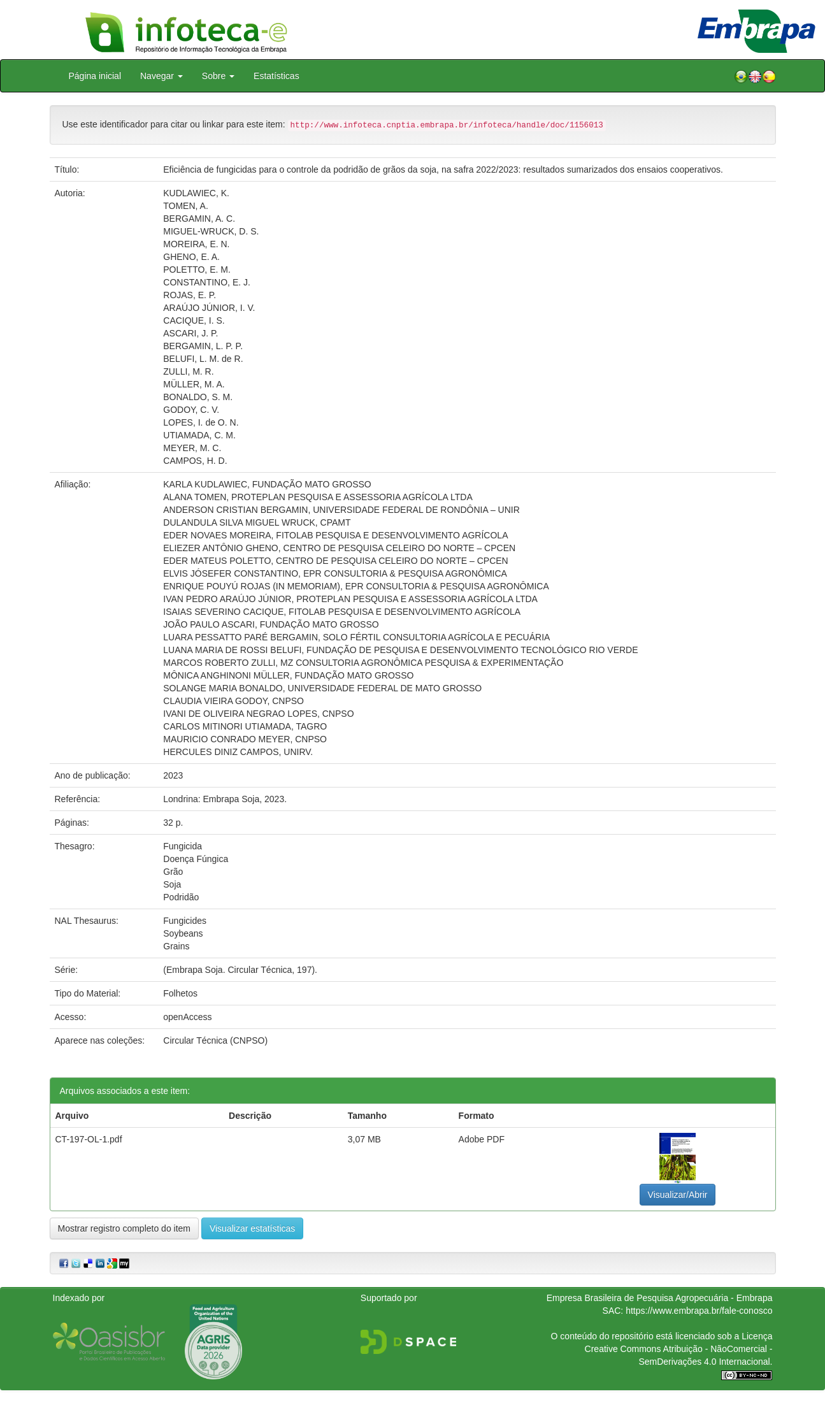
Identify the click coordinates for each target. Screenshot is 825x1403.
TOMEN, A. (185, 206)
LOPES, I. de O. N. (200, 422)
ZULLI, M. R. (188, 371)
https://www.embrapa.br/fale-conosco (699, 1311)
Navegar (161, 76)
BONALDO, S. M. (198, 397)
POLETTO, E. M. (197, 269)
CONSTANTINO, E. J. (206, 282)
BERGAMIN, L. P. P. (203, 346)
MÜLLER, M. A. (193, 384)
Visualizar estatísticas (252, 1228)
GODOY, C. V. (191, 410)
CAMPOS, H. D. (195, 461)
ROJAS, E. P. (189, 295)
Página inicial (95, 76)
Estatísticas (276, 76)
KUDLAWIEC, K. (196, 193)
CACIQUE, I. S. (193, 320)
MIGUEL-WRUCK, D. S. (211, 231)
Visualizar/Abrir (678, 1195)
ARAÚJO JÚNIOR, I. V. (209, 308)
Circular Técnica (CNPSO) (215, 1040)
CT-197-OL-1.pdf (88, 1139)
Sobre (218, 76)
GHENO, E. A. (191, 257)
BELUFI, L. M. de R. (203, 359)
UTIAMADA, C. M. (199, 435)
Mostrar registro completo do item (124, 1228)
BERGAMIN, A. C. (199, 218)
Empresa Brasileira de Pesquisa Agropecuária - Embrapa (660, 1298)
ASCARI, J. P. (190, 333)
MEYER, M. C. (192, 448)
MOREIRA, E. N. (196, 244)
